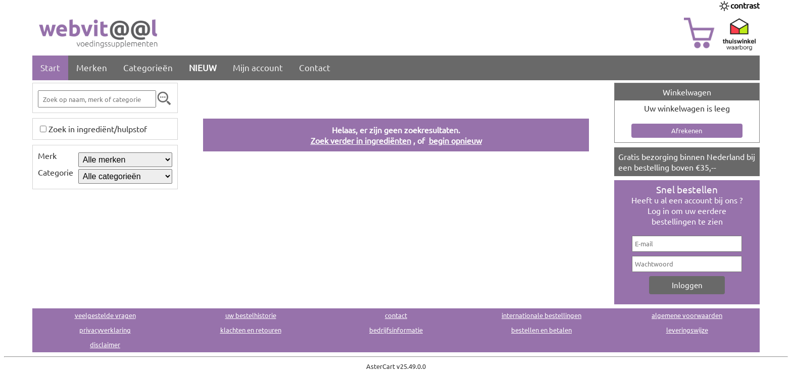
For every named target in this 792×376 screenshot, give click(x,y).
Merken (91, 67)
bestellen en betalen (541, 330)
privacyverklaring (105, 330)
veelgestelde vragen (105, 315)
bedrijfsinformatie (396, 330)
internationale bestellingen (541, 315)
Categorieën (148, 67)
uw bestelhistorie (250, 315)
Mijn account (258, 67)
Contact (314, 67)
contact (396, 315)
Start (50, 67)
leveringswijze (687, 330)
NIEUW (203, 67)
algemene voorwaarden (687, 315)
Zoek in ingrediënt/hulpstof (97, 129)
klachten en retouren (250, 330)
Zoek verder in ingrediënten (361, 140)
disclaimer (105, 344)
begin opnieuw (455, 140)
